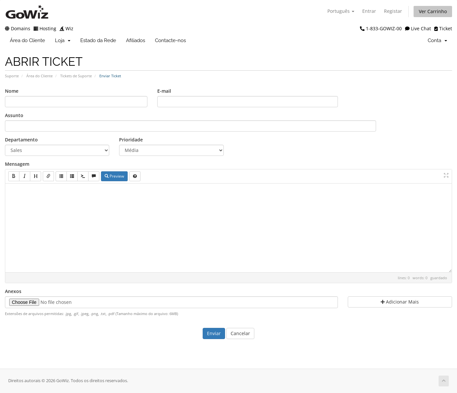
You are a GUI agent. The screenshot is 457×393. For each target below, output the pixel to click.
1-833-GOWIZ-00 (381, 28)
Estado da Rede (98, 40)
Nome (11, 91)
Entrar (369, 11)
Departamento (21, 139)
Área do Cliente (27, 40)
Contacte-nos (170, 40)
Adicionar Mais (400, 302)
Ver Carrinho (433, 11)
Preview (114, 176)
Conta (437, 40)
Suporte (12, 75)
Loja (62, 40)
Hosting (45, 28)
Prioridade (131, 139)
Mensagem (17, 164)
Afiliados (135, 40)
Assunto (14, 115)
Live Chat (418, 28)
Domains (17, 28)
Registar (393, 11)
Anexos (13, 291)
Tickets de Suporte (76, 75)
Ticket (443, 28)
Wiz (66, 28)
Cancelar (240, 333)
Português (340, 11)
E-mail (164, 91)
